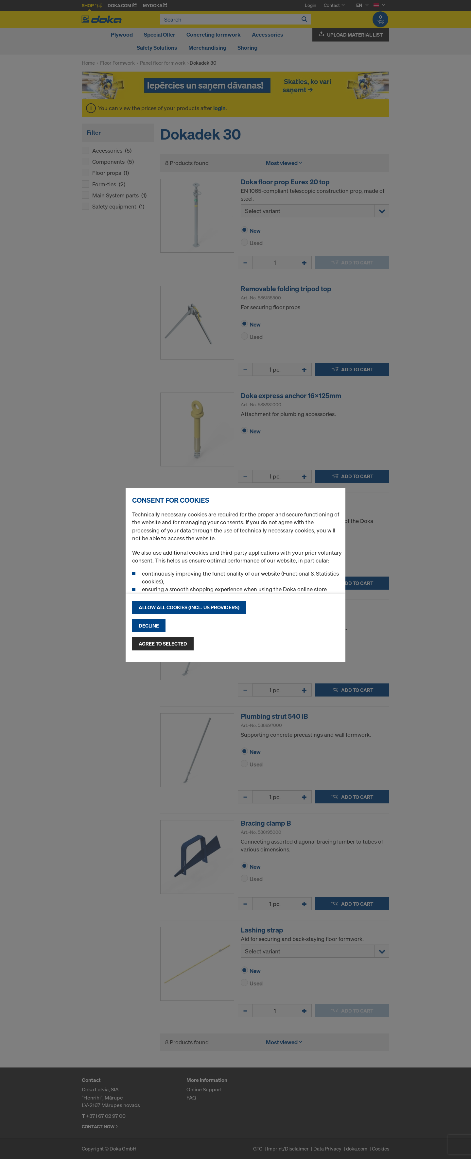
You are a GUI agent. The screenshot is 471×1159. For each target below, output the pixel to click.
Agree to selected (163, 643)
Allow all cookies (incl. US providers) (189, 607)
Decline (149, 625)
